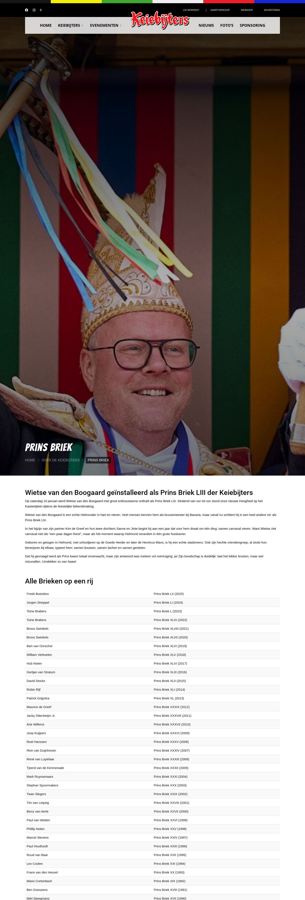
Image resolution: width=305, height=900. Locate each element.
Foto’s (226, 25)
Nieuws (206, 25)
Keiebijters (71, 25)
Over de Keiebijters (61, 460)
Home (46, 25)
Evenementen (106, 25)
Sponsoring (252, 25)
